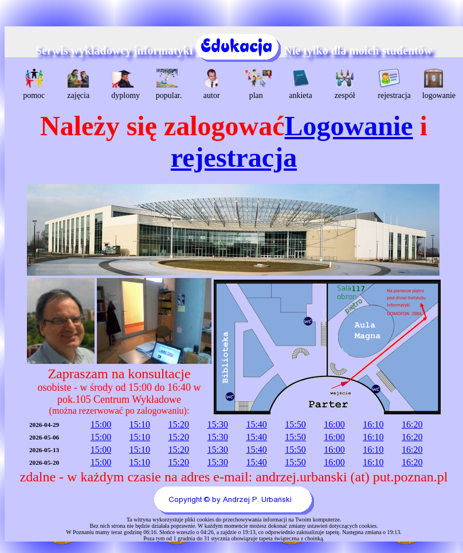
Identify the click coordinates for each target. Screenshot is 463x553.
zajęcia (78, 84)
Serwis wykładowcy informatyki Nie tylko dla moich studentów (234, 50)
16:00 (334, 424)
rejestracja (390, 84)
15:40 (256, 424)
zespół (345, 84)
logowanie (435, 84)
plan (257, 84)
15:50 (295, 424)
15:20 (178, 424)
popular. (169, 84)
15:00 (101, 424)
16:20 (412, 424)
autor (211, 84)
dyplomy (124, 84)
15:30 (217, 424)
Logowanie (349, 126)
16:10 (373, 424)
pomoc (34, 84)
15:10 (140, 424)
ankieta (300, 84)
